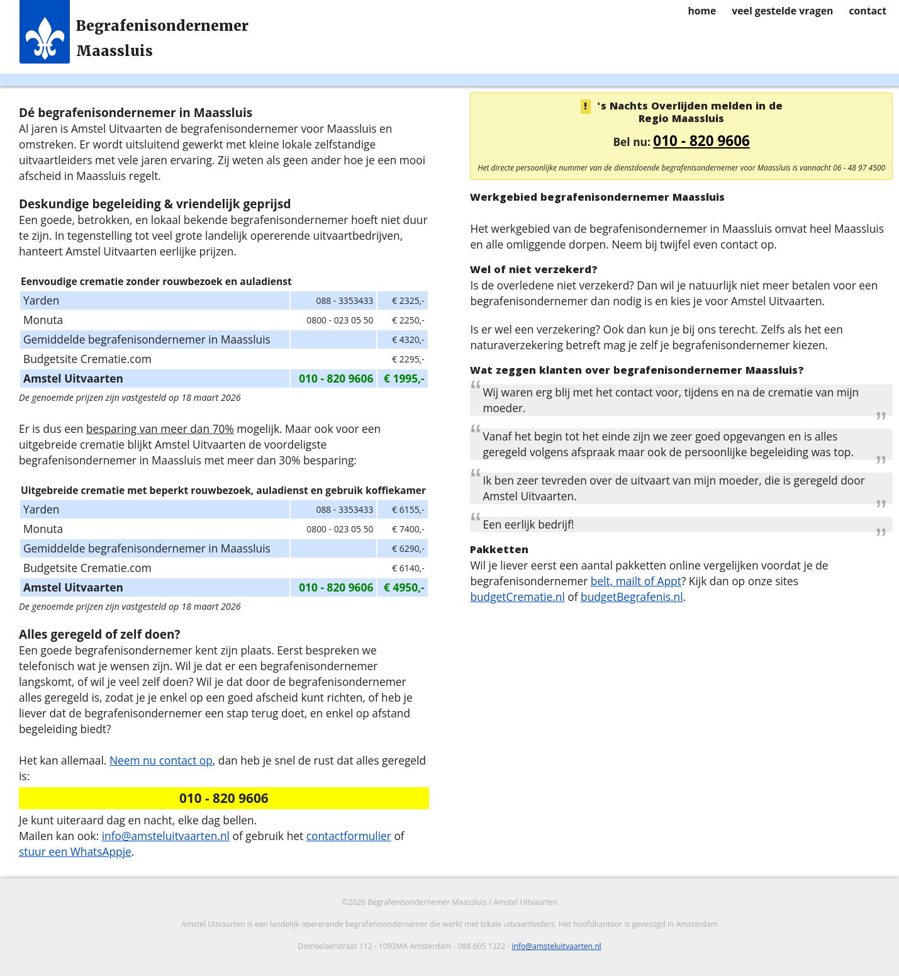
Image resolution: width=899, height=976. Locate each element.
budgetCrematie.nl (517, 596)
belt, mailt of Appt (636, 580)
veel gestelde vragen (782, 11)
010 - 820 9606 (701, 140)
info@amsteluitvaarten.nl (166, 835)
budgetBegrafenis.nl (632, 596)
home (702, 11)
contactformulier (348, 835)
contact (867, 11)
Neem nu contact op (161, 760)
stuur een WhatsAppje (75, 851)
